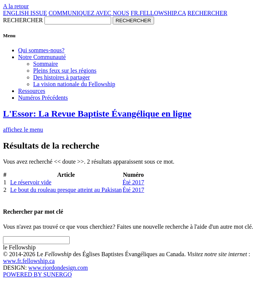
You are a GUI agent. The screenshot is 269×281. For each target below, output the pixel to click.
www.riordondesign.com (58, 267)
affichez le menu (23, 129)
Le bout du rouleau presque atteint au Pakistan (66, 190)
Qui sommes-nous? (41, 50)
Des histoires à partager (61, 77)
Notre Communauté (42, 57)
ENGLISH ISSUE (25, 13)
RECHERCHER (208, 13)
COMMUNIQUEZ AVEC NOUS (89, 13)
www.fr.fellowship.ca (29, 261)
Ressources (31, 91)
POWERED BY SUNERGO (37, 274)
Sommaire (45, 64)
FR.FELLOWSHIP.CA (158, 13)
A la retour (16, 6)
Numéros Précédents (43, 97)
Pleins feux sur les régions (64, 70)
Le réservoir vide (30, 182)
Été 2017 (133, 182)
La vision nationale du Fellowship (74, 84)
